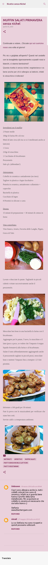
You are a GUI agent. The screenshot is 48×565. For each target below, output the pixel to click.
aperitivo (18, 459)
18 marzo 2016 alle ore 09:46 (31, 486)
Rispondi (15, 514)
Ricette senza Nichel (16, 4)
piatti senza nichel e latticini (16, 463)
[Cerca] (44, 4)
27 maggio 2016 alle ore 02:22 (29, 519)
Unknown (15, 486)
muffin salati (30, 459)
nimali (14, 519)
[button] (4, 31)
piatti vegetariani (11, 466)
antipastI (8, 459)
